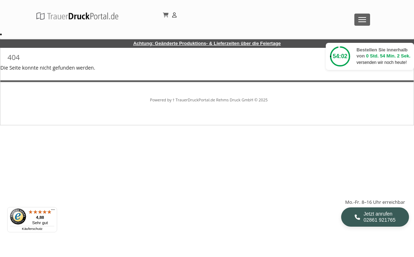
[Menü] (53, 211)
